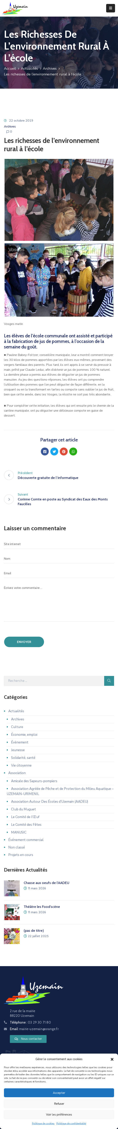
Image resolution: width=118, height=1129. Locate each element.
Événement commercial (26, 840)
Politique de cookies (43, 1123)
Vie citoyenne (21, 765)
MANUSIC (18, 832)
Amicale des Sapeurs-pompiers (34, 781)
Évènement (19, 742)
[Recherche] (54, 681)
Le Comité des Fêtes (26, 824)
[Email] (59, 573)
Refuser (59, 1104)
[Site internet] (59, 544)
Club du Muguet (23, 809)
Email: (34, 1029)
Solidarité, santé (23, 757)
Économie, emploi (24, 734)
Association (17, 773)
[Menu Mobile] (110, 8)
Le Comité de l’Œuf (25, 817)
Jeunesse (18, 750)
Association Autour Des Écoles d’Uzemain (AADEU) (49, 801)
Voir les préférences (59, 1115)
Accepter (59, 1093)
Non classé (16, 847)
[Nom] (59, 558)
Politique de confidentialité (71, 1123)
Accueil (10, 68)
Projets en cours (20, 855)
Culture (17, 727)
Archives (50, 68)
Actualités (29, 68)
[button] (112, 1059)
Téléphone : (30, 1022)
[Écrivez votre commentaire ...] (59, 602)
